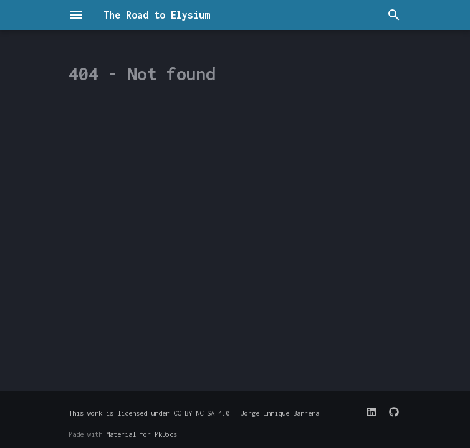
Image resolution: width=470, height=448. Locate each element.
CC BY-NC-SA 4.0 (201, 413)
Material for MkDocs (141, 434)
